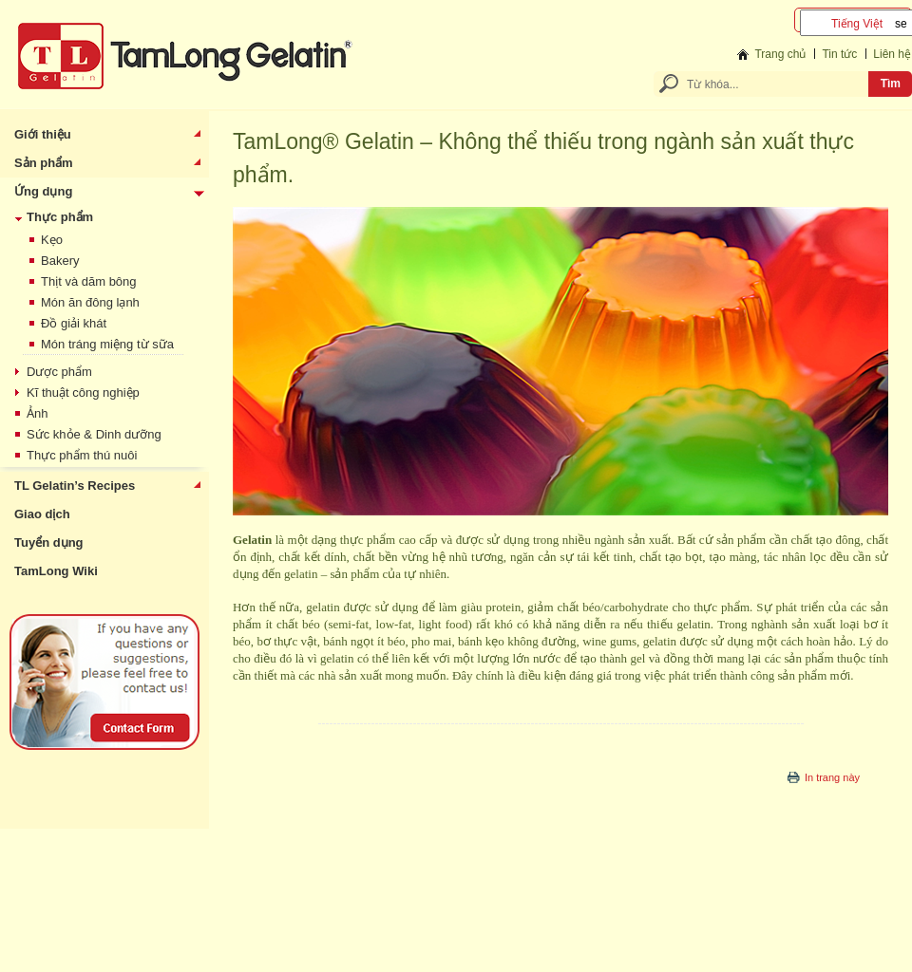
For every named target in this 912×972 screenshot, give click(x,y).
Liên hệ (892, 54)
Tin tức (839, 54)
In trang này (832, 777)
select (900, 22)
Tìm (891, 83)
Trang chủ (780, 54)
